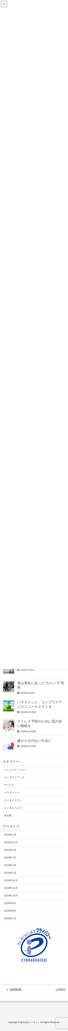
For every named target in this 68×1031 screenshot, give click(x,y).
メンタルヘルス (13, 807)
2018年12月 (11, 880)
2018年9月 (10, 903)
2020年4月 (10, 850)
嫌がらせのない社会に (34, 741)
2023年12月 (11, 842)
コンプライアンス (14, 777)
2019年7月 (10, 857)
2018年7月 (10, 918)
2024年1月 (10, 834)
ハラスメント (11, 792)
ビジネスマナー (13, 800)
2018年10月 (11, 895)
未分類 (8, 815)
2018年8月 (10, 910)
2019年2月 (10, 865)
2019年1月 (10, 872)
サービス (9, 784)
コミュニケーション (15, 769)
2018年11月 (11, 888)
